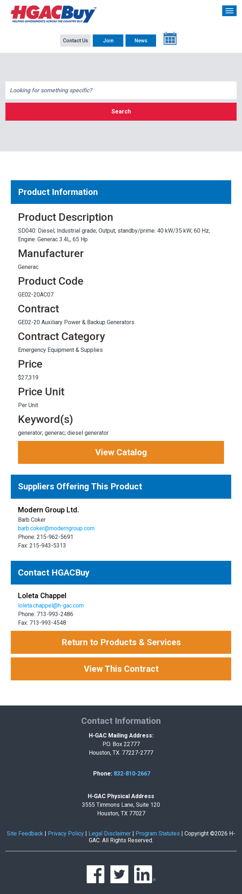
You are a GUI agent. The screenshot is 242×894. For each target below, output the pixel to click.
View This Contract (121, 669)
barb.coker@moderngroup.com (56, 528)
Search (121, 111)
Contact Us (75, 40)
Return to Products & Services (121, 642)
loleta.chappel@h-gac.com (51, 605)
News (140, 40)
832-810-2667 (132, 773)
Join (108, 40)
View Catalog (121, 452)
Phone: (102, 773)
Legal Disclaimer (109, 833)
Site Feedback (25, 833)
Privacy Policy (66, 833)
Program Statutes (158, 833)
